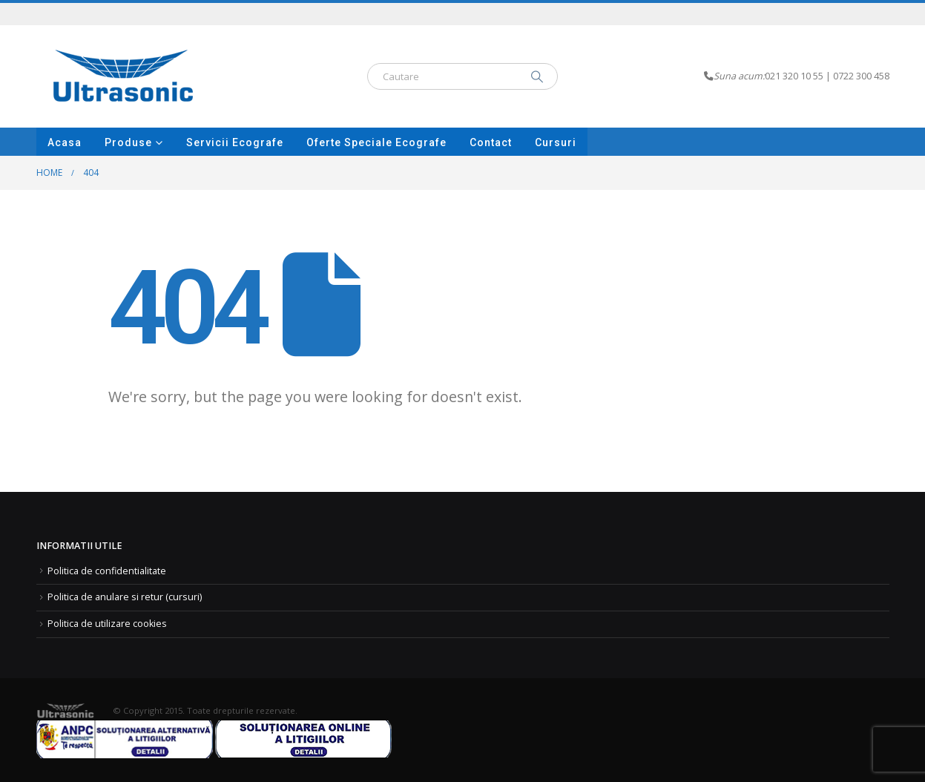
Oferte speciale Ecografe (376, 142)
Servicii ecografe (234, 142)
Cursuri (555, 142)
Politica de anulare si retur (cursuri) (124, 597)
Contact (491, 142)
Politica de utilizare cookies (107, 623)
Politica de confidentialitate (106, 571)
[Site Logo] (123, 76)
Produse (128, 142)
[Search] (537, 76)
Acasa (64, 142)
